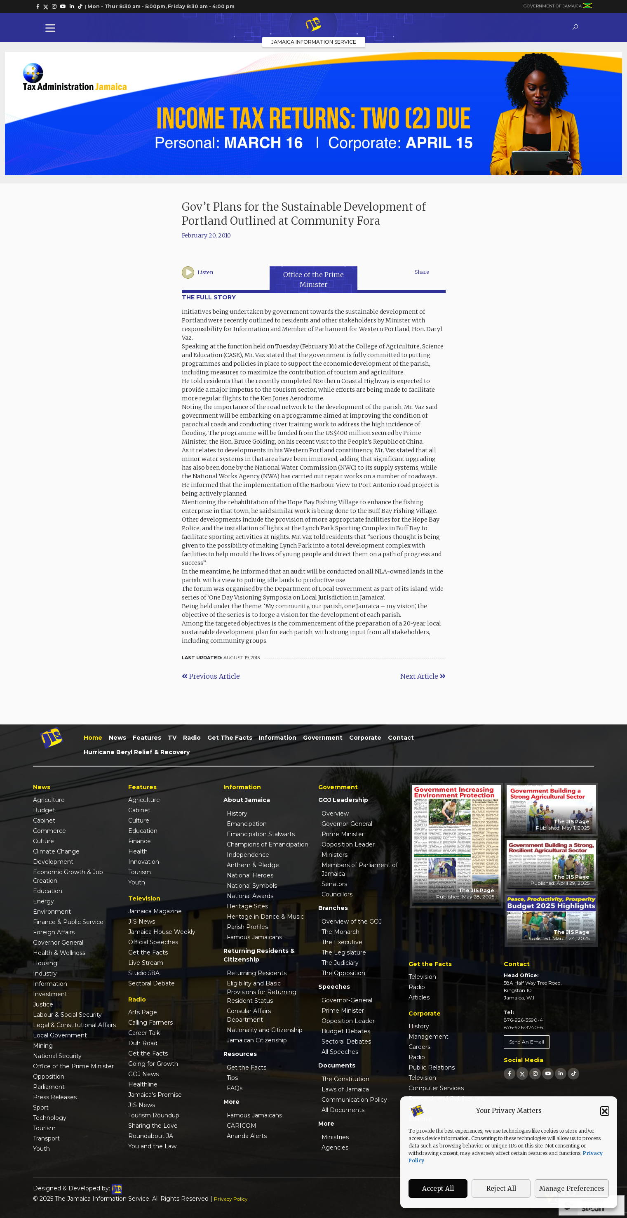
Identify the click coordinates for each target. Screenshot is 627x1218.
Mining (43, 1045)
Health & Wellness (59, 953)
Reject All (501, 1188)
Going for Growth (153, 1064)
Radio (192, 737)
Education (47, 891)
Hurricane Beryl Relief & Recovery (137, 752)
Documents (336, 1065)
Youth (41, 1148)
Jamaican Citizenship (257, 1040)
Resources (240, 1054)
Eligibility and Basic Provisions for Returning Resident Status (261, 992)
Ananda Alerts (247, 1136)
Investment (50, 994)
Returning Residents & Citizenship (259, 955)
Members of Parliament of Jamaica (360, 869)
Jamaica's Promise (155, 1094)
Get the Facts (229, 737)
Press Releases (55, 1097)
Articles (419, 997)
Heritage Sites (247, 906)
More (231, 1101)
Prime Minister (343, 834)
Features (147, 737)
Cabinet (44, 820)
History (237, 813)
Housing (45, 963)
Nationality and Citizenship (265, 1030)
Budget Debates (346, 1031)
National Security (57, 1056)
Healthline (142, 1084)
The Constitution (345, 1079)
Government (323, 737)
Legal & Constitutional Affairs (74, 1025)
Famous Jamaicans (254, 937)
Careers (419, 1047)
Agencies (335, 1147)
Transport (46, 1138)
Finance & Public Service (68, 922)
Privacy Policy (231, 1199)
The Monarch (340, 932)
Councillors (337, 894)
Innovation (143, 861)
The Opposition (343, 973)
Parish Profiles (247, 927)
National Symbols (252, 885)
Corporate (365, 737)
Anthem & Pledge (253, 865)
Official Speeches (153, 942)
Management (429, 1036)
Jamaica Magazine (155, 911)
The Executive (342, 942)
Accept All (438, 1188)
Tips (232, 1078)
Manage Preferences (571, 1188)
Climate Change (56, 851)
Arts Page (142, 1012)
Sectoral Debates (346, 1041)
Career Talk (144, 1033)
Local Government (60, 1035)
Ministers (335, 854)
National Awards (250, 896)
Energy (43, 901)
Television (422, 977)
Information (277, 737)
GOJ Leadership (343, 800)
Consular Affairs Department (249, 1015)
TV (172, 737)
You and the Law (152, 1146)
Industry (45, 973)
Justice (43, 1004)
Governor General (58, 942)
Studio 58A (144, 973)
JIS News (141, 921)
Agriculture (49, 800)
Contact (401, 737)
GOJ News (143, 1074)
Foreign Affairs (54, 932)
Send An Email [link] (526, 1042)
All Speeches (340, 1052)
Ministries (335, 1137)
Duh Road (142, 1043)
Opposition (48, 1076)
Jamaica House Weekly (161, 932)
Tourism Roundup (153, 1115)
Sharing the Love (153, 1125)
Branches (333, 908)
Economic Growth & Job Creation (68, 876)
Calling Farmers (150, 1022)
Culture (43, 841)
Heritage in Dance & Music (265, 916)
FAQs (234, 1088)
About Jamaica (246, 800)
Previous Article (211, 676)
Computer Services (436, 1088)
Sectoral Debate (151, 983)
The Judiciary (340, 962)
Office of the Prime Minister (73, 1066)
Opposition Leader (348, 844)
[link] (38, 6)
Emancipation (247, 824)
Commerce (49, 831)
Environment (52, 911)
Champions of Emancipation (267, 844)
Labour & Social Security (67, 1014)
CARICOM (241, 1125)
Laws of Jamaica (345, 1089)
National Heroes (250, 875)
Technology (49, 1118)
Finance (139, 841)
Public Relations (432, 1067)
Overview (335, 813)
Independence (248, 854)
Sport (41, 1107)
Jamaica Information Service (313, 42)
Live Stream (145, 962)
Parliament (49, 1087)
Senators (334, 884)
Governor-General (347, 824)
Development (53, 861)
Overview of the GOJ (352, 921)
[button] (605, 1111)
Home (93, 737)
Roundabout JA (150, 1136)
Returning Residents (256, 973)
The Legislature (344, 952)
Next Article (423, 676)
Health (138, 851)
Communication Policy (354, 1099)
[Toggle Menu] (52, 28)
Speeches (334, 986)
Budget (44, 810)
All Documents (343, 1110)
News (117, 737)
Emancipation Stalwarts (261, 834)
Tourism (44, 1128)
